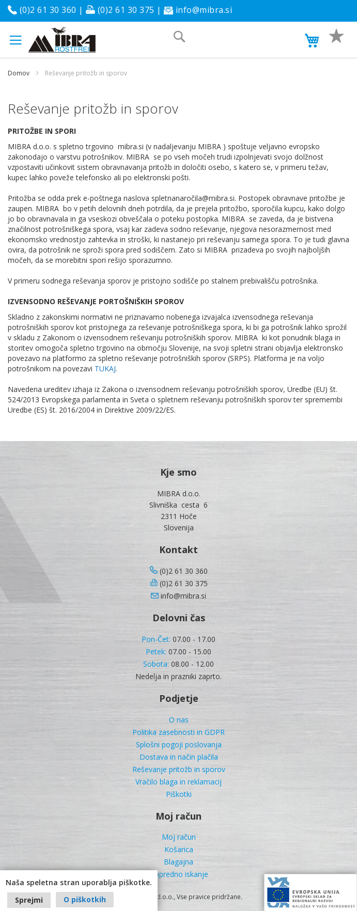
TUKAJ (105, 368)
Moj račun (179, 837)
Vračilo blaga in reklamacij (178, 782)
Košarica (178, 849)
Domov (18, 73)
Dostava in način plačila (178, 757)
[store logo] (62, 40)
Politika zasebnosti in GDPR (178, 732)
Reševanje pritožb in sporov (178, 769)
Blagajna (178, 862)
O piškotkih (85, 899)
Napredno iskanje (178, 874)
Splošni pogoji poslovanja (179, 744)
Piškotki (179, 794)
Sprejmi (29, 900)
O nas (179, 720)
